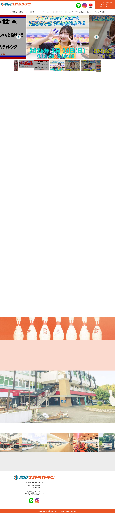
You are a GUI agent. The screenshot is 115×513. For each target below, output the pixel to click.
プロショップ (69, 12)
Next (96, 37)
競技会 (21, 12)
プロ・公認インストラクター (83, 12)
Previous (18, 37)
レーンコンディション (42, 12)
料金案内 (14, 12)
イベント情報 (30, 12)
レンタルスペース (57, 12)
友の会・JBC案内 (100, 12)
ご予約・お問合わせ (106, 2)
